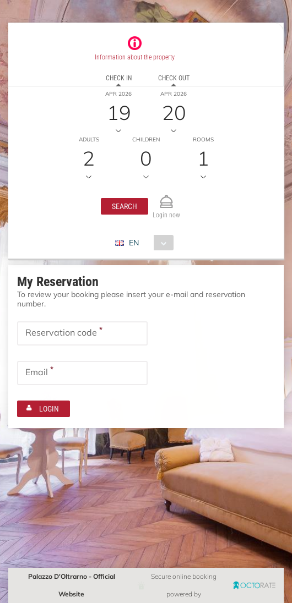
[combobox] (148, 242)
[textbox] (82, 333)
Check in (119, 78)
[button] (124, 206)
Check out (174, 78)
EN (134, 243)
